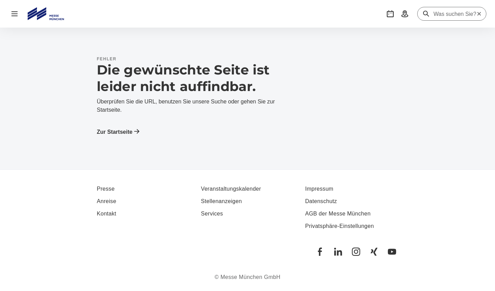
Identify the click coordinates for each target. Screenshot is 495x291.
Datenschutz (321, 201)
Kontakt (106, 214)
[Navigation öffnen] (14, 14)
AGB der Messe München (338, 214)
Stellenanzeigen (221, 201)
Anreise (106, 201)
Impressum (319, 189)
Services (212, 214)
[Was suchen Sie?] (454, 14)
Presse (106, 189)
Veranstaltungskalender (231, 189)
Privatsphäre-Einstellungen (339, 226)
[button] (390, 14)
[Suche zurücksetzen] (479, 14)
